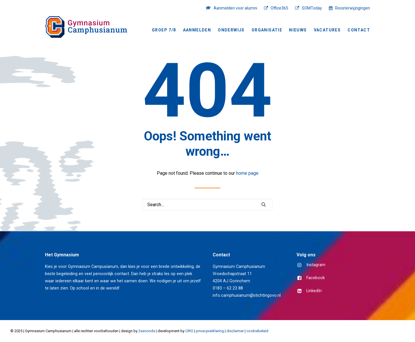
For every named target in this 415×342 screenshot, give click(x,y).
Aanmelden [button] (197, 30)
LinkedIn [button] (314, 290)
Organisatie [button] (267, 30)
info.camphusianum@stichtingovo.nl (247, 295)
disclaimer (235, 331)
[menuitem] (233, 8)
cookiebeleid (257, 331)
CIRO (189, 331)
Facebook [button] (315, 277)
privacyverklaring (210, 331)
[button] (264, 204)
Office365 (279, 8)
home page (247, 173)
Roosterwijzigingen (352, 8)
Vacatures (327, 30)
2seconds (146, 331)
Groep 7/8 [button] (164, 30)
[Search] (207, 205)
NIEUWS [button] (298, 30)
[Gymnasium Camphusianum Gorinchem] (86, 27)
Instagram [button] (315, 264)
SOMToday (312, 8)
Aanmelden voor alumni (235, 8)
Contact (359, 30)
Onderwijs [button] (231, 30)
